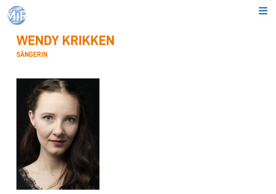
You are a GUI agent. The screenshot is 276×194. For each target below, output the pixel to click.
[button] (18, 16)
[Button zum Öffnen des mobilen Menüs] (263, 10)
